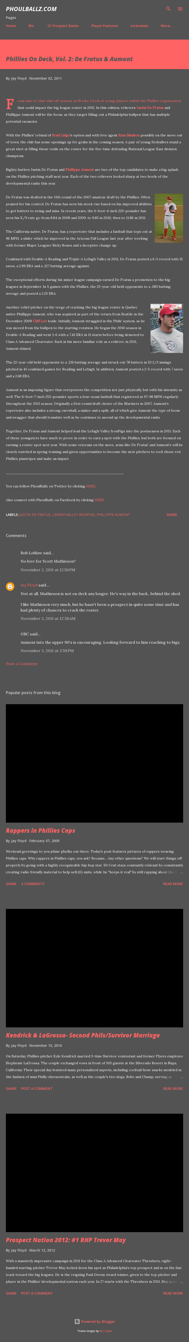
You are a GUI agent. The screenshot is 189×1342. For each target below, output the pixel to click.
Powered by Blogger (94, 1321)
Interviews (139, 25)
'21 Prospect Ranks (63, 25)
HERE (90, 486)
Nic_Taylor (106, 1331)
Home (11, 25)
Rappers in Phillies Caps (40, 830)
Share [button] (171, 514)
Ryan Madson (129, 135)
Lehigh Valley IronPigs (73, 514)
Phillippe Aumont (79, 169)
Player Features (104, 25)
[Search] (168, 9)
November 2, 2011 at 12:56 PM (48, 569)
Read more (173, 883)
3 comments (32, 883)
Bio (31, 25)
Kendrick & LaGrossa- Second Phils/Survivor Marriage (83, 1035)
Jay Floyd (29, 585)
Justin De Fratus (150, 107)
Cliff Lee (40, 321)
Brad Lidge (61, 135)
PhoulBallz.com (31, 9)
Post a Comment (22, 663)
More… (167, 25)
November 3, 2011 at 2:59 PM (47, 650)
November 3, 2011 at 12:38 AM (48, 618)
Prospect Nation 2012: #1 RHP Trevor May (66, 1240)
